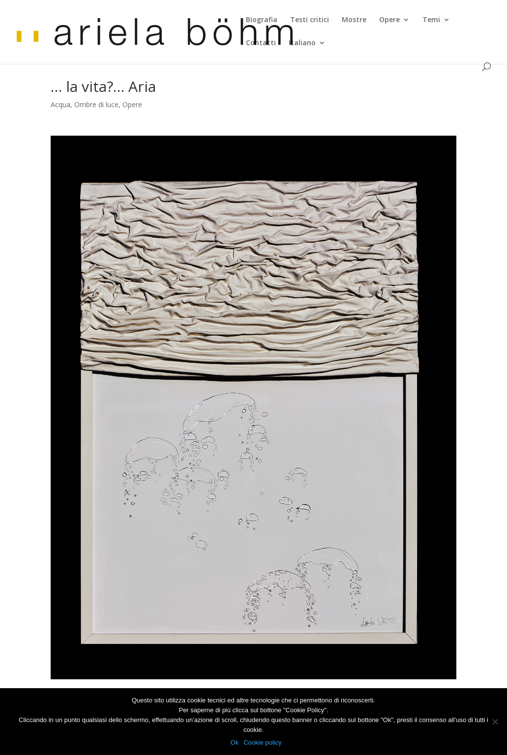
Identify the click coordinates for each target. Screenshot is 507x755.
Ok (235, 742)
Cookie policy (262, 742)
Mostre (354, 20)
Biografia (261, 20)
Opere (389, 20)
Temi (431, 20)
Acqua (60, 104)
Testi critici (309, 20)
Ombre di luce (96, 104)
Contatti (261, 43)
